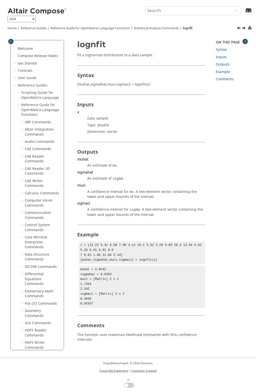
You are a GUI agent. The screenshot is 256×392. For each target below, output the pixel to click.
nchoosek (36, 227)
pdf (31, 271)
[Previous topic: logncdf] (239, 29)
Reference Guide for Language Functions (90, 28)
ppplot (33, 337)
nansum (35, 212)
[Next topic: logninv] (244, 29)
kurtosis (35, 94)
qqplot (33, 344)
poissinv (35, 307)
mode (33, 168)
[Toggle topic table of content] (245, 41)
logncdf (34, 102)
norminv (35, 249)
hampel (34, 72)
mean (33, 146)
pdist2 (33, 285)
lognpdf (35, 124)
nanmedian (38, 197)
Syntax (221, 49)
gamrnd (35, 65)
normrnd (35, 263)
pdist (32, 278)
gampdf (35, 58)
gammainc (37, 50)
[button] (26, 43)
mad (32, 138)
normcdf (35, 234)
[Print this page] (250, 28)
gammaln (36, 43)
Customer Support (144, 370)
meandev (36, 153)
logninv (34, 116)
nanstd (34, 205)
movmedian (38, 183)
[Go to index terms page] (243, 13)
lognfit (187, 28)
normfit (34, 241)
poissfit (34, 300)
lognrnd (35, 131)
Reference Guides (33, 28)
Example (223, 72)
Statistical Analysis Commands (156, 28)
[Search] (235, 11)
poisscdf (35, 293)
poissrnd (35, 322)
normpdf (35, 256)
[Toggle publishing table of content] (11, 41)
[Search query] (193, 10)
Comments (225, 79)
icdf (31, 87)
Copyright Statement (114, 370)
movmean (36, 175)
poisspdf (35, 315)
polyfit (33, 329)
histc (32, 80)
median (34, 160)
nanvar (34, 219)
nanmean (36, 190)
